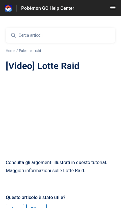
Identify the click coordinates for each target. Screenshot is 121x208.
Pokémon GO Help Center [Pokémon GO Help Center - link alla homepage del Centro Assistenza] (47, 8)
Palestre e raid (30, 51)
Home (10, 51)
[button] (112, 9)
